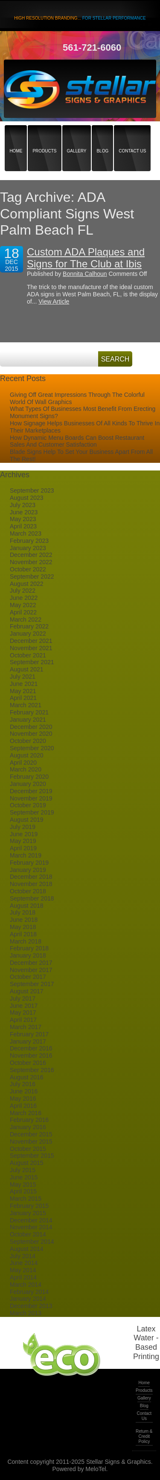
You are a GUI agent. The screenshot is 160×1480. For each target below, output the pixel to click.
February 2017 (29, 1034)
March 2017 (25, 1027)
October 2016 (28, 1062)
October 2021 (28, 655)
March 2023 (25, 533)
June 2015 (24, 1177)
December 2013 (31, 1305)
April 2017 (23, 1019)
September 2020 (32, 748)
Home (16, 136)
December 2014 (31, 1220)
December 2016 (31, 1048)
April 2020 (23, 762)
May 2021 (23, 691)
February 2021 (29, 712)
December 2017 (31, 962)
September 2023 (32, 490)
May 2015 (23, 1184)
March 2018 (25, 941)
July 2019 (22, 826)
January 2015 (28, 1213)
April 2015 (23, 1191)
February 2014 (29, 1291)
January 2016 (28, 1127)
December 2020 (31, 726)
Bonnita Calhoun (85, 273)
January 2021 (28, 719)
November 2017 (31, 970)
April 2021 (23, 697)
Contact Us (132, 136)
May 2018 (23, 927)
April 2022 (23, 612)
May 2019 (23, 841)
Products (44, 136)
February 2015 (29, 1205)
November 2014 (31, 1227)
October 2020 (28, 740)
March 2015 (25, 1198)
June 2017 (24, 1005)
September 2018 (32, 898)
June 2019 (24, 834)
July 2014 (22, 1256)
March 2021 (25, 705)
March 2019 (25, 855)
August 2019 (27, 819)
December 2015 (31, 1134)
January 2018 (28, 955)
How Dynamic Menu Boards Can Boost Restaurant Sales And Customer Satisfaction (77, 441)
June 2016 (24, 1091)
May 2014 (23, 1270)
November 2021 (31, 648)
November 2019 (31, 798)
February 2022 (29, 626)
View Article (53, 301)
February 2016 (29, 1119)
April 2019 (23, 848)
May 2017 (23, 1012)
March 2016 (25, 1113)
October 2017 (28, 976)
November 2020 (31, 733)
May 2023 (23, 519)
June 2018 (24, 919)
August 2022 (27, 583)
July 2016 (22, 1084)
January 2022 (28, 633)
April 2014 (23, 1277)
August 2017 (27, 991)
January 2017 (28, 1041)
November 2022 (31, 562)
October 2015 (28, 1148)
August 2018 (27, 905)
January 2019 (28, 869)
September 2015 (32, 1155)
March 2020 (25, 769)
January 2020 (28, 783)
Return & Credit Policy (144, 1436)
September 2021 (32, 662)
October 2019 (28, 805)
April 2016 (23, 1105)
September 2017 (32, 984)
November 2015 (31, 1141)
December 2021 (31, 640)
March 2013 (25, 1313)
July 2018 (22, 912)
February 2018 (29, 948)
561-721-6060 (92, 47)
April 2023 (23, 526)
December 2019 (31, 791)
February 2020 (29, 776)
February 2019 (29, 862)
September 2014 (32, 1241)
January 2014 (28, 1298)
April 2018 (23, 934)
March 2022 (25, 619)
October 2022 (28, 569)
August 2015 (27, 1162)
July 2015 (22, 1170)
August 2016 (27, 1077)
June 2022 (24, 597)
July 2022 (22, 590)
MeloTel (95, 1469)
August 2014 (27, 1248)
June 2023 (24, 512)
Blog (102, 136)
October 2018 (28, 891)
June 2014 (24, 1262)
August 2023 (27, 497)
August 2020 (27, 755)
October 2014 (28, 1234)
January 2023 (28, 548)
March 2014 (25, 1284)
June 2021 (24, 683)
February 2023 (29, 540)
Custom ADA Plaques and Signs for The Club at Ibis (86, 258)
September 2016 (32, 1070)
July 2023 (22, 505)
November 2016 (31, 1055)
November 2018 (31, 884)
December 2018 (31, 876)
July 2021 (22, 676)
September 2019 (32, 812)
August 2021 (27, 669)
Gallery (76, 136)
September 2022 (32, 576)
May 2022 (23, 605)
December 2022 (31, 554)
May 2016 (23, 1098)
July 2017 (22, 998)
